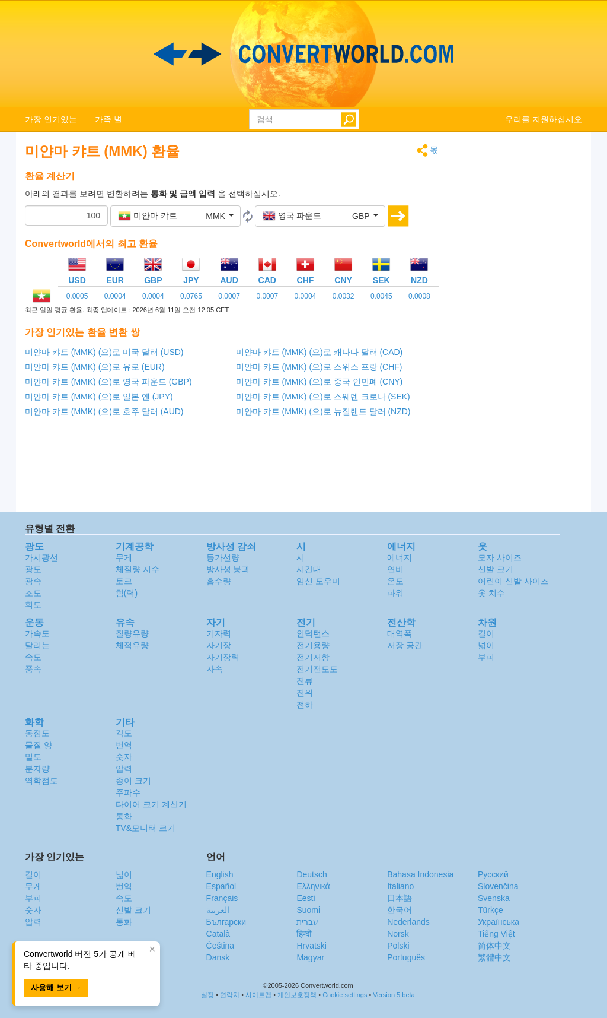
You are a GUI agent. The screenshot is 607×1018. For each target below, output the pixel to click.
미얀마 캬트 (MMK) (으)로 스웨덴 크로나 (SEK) (323, 396)
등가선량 (222, 557)
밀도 (33, 757)
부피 (486, 657)
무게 (124, 557)
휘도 (33, 605)
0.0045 (381, 296)
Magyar (310, 957)
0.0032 (343, 296)
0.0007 (229, 296)
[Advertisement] (519, 322)
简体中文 (494, 945)
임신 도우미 (318, 581)
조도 (33, 593)
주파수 (128, 792)
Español (221, 886)
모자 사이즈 (500, 557)
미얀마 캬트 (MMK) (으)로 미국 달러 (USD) (104, 352)
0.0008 (419, 296)
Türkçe (490, 910)
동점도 (37, 733)
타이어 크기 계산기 (151, 804)
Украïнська (498, 922)
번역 (124, 745)
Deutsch (311, 874)
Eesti (305, 898)
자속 (214, 669)
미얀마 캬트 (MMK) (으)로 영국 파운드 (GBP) (108, 381)
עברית (307, 922)
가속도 (37, 633)
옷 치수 (491, 593)
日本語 (399, 898)
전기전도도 (317, 669)
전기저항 (313, 657)
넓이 (486, 645)
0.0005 (77, 296)
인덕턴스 (313, 633)
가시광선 (41, 557)
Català (218, 933)
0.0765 (191, 296)
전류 (304, 681)
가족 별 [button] (108, 119)
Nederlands (408, 922)
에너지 (399, 557)
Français (222, 898)
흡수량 (218, 581)
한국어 (399, 910)
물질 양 (38, 745)
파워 (395, 593)
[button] (175, 216)
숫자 (124, 757)
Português (406, 957)
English (220, 874)
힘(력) (127, 593)
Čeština (220, 945)
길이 (486, 633)
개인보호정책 (297, 994)
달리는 (37, 645)
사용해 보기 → (56, 987)
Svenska (494, 898)
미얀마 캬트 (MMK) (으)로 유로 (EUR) (95, 367)
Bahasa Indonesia (420, 874)
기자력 (218, 633)
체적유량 (132, 645)
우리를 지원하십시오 (543, 119)
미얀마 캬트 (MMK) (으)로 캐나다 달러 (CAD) (319, 352)
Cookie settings (344, 994)
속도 (33, 657)
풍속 (33, 669)
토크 (124, 581)
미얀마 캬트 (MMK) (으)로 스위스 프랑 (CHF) (319, 367)
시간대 (308, 569)
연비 (395, 569)
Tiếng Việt (496, 933)
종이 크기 (133, 780)
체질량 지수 (137, 569)
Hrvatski (311, 945)
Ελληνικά (313, 886)
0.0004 (115, 296)
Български (226, 922)
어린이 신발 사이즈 (513, 581)
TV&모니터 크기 (145, 828)
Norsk (398, 933)
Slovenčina (498, 886)
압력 (124, 768)
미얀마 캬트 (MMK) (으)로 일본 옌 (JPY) (99, 396)
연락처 (229, 994)
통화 (124, 816)
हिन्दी (304, 933)
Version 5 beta (393, 994)
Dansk (218, 957)
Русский (493, 874)
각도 (124, 733)
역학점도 (41, 780)
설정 (207, 994)
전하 (304, 704)
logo (303, 54)
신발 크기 (495, 569)
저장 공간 (405, 645)
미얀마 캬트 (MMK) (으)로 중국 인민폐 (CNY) (319, 381)
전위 (304, 692)
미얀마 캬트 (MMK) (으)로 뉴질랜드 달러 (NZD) (323, 411)
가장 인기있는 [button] (51, 119)
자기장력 (222, 657)
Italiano (400, 886)
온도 (395, 581)
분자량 (37, 768)
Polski (398, 945)
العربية (217, 910)
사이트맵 (258, 994)
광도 (33, 569)
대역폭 (399, 633)
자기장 (218, 645)
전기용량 (313, 645)
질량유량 (132, 633)
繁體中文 (494, 957)
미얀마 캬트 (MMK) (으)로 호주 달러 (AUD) (104, 411)
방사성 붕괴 (228, 569)
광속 (33, 581)
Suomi (308, 910)
